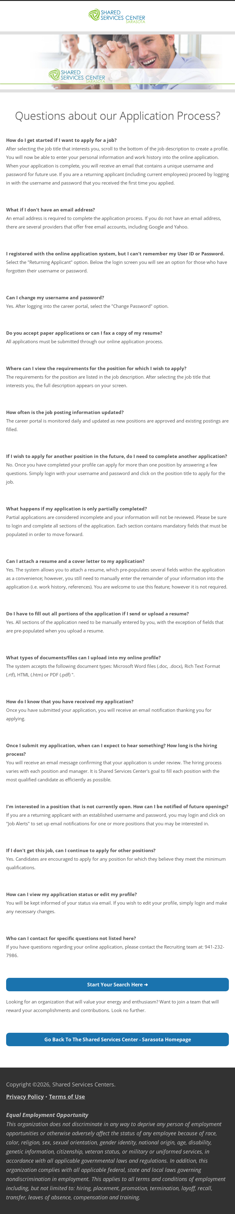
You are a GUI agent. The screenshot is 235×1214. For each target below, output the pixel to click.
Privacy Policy (25, 1096)
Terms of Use (67, 1096)
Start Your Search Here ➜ (117, 984)
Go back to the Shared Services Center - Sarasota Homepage (117, 1039)
